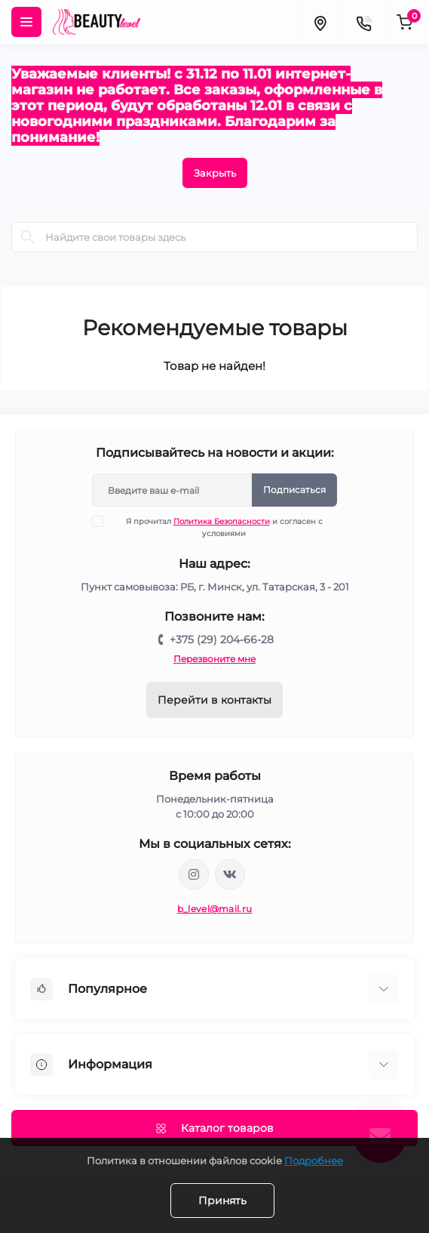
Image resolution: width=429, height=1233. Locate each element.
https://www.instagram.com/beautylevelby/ (193, 874)
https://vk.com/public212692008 (230, 874)
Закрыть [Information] (215, 173)
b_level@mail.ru (215, 908)
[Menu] (26, 22)
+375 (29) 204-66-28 (222, 639)
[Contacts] (363, 22)
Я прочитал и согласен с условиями (217, 527)
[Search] (27, 237)
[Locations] (320, 22)
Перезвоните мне (214, 658)
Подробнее (313, 1160)
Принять (222, 1200)
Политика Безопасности (221, 521)
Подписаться (294, 489)
